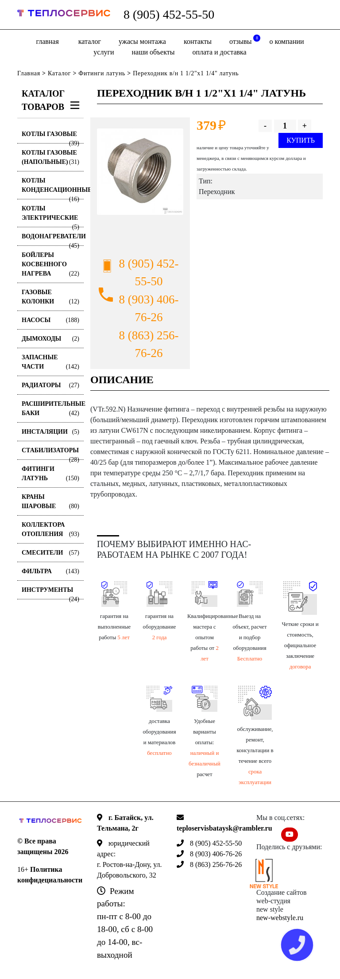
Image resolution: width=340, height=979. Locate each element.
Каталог (89, 41)
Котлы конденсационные (53, 188)
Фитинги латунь (101, 73)
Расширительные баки (53, 409)
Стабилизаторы (50, 453)
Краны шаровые (50, 502)
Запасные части (50, 362)
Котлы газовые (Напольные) (50, 158)
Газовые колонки (50, 297)
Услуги (103, 52)
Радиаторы (50, 385)
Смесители (50, 552)
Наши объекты (153, 52)
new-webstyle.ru (279, 917)
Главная (47, 41)
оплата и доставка (219, 52)
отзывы (244, 40)
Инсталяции (50, 431)
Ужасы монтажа (142, 41)
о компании (286, 41)
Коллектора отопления (50, 530)
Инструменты (50, 593)
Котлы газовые (50, 137)
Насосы (50, 320)
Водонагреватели (53, 239)
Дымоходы (50, 338)
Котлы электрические (50, 216)
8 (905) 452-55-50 (169, 14)
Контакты (198, 41)
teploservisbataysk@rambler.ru (224, 828)
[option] (140, 171)
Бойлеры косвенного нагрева (50, 265)
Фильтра (50, 571)
